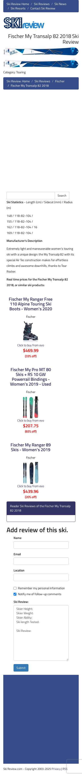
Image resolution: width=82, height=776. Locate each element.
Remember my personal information (39, 588)
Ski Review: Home (18, 81)
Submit (21, 667)
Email (17, 554)
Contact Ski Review (42, 8)
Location (19, 570)
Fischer (60, 81)
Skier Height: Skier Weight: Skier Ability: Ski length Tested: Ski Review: (41, 633)
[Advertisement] (41, 140)
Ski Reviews (42, 4)
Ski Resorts (18, 8)
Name (17, 538)
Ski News (60, 4)
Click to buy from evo (30, 345)
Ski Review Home (18, 4)
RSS (65, 769)
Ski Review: (21, 602)
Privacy (56, 769)
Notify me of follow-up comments (37, 594)
